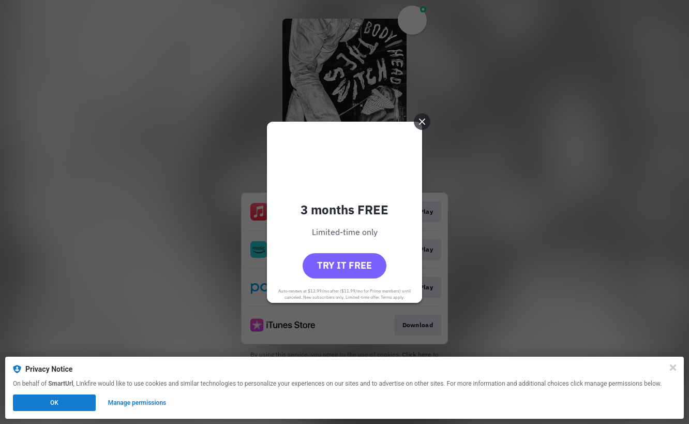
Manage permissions (137, 402)
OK (54, 402)
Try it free (344, 265)
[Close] (673, 367)
